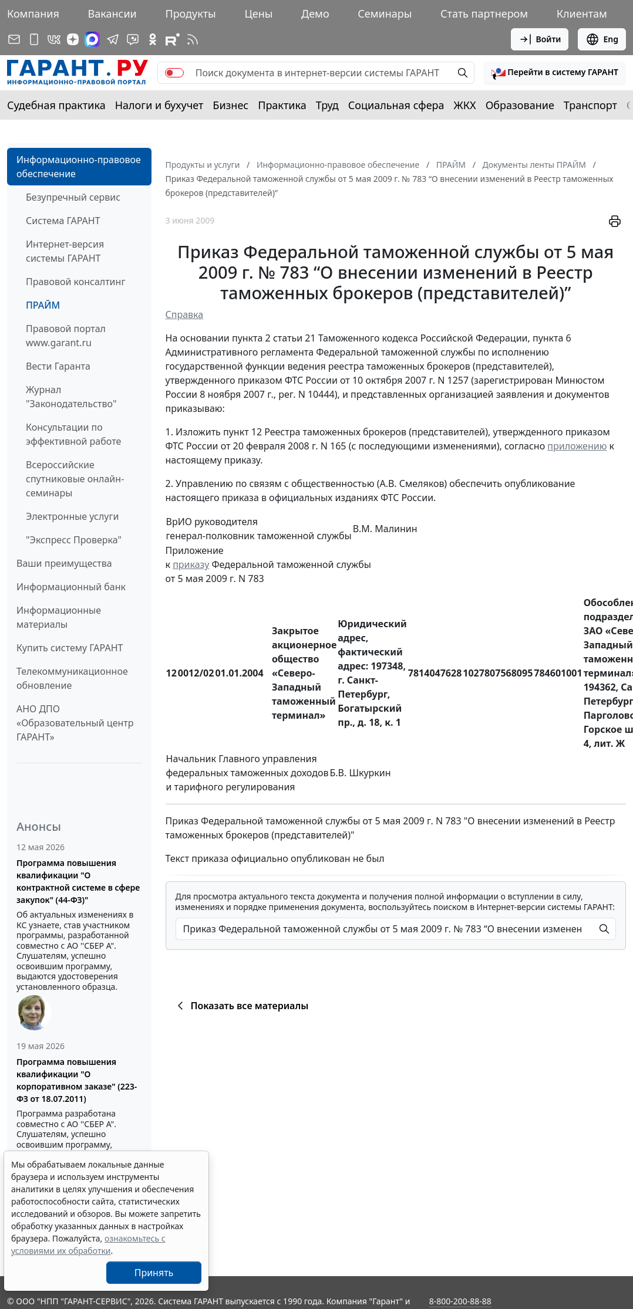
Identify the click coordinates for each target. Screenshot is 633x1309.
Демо (315, 13)
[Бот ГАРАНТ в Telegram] (133, 39)
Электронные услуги (72, 516)
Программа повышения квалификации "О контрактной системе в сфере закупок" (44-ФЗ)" (78, 881)
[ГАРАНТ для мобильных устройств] (34, 39)
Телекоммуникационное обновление (72, 678)
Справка (185, 314)
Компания (33, 13)
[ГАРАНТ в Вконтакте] (54, 39)
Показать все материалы (241, 1006)
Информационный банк (71, 586)
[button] (555, 73)
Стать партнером (484, 13)
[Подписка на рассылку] (14, 39)
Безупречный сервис (73, 197)
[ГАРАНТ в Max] (92, 39)
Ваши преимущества (64, 563)
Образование (520, 105)
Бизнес (230, 105)
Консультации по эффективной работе (73, 434)
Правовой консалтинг (75, 281)
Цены (258, 13)
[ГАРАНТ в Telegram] (113, 39)
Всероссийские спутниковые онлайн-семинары (75, 478)
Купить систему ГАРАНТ (69, 647)
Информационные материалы (58, 617)
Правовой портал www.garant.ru (66, 335)
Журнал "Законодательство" (71, 396)
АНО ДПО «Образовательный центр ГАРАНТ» (74, 722)
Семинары (385, 13)
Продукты (190, 13)
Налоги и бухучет (159, 105)
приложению (577, 445)
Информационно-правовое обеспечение (78, 166)
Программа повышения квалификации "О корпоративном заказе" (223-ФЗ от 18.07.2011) (76, 1080)
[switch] (174, 72)
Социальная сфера (396, 105)
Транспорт (590, 105)
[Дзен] (73, 39)
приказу (191, 564)
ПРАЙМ (43, 305)
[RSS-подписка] (193, 39)
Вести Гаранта (58, 366)
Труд (327, 105)
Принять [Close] (154, 1272)
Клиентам (582, 13)
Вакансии (112, 13)
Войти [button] (539, 39)
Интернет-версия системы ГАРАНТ (65, 251)
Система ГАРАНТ (63, 220)
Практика (282, 105)
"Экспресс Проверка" (74, 539)
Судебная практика (56, 105)
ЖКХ (465, 105)
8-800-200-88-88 (460, 1301)
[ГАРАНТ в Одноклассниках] (153, 39)
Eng (601, 39)
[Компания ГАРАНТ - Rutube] (173, 39)
